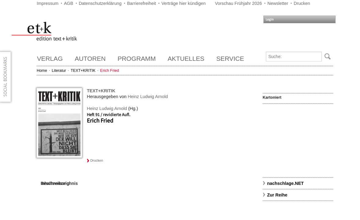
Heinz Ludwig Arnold (148, 96)
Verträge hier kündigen (183, 3)
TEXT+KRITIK (83, 70)
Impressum (47, 3)
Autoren (90, 58)
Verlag (50, 58)
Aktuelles (186, 58)
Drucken (302, 3)
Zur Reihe (277, 195)
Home (42, 70)
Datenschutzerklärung (100, 3)
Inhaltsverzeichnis (59, 183)
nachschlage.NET (285, 183)
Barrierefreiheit (141, 3)
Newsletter (277, 3)
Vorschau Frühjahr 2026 (238, 3)
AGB (68, 3)
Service (230, 58)
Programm (137, 58)
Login (270, 19)
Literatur (59, 70)
